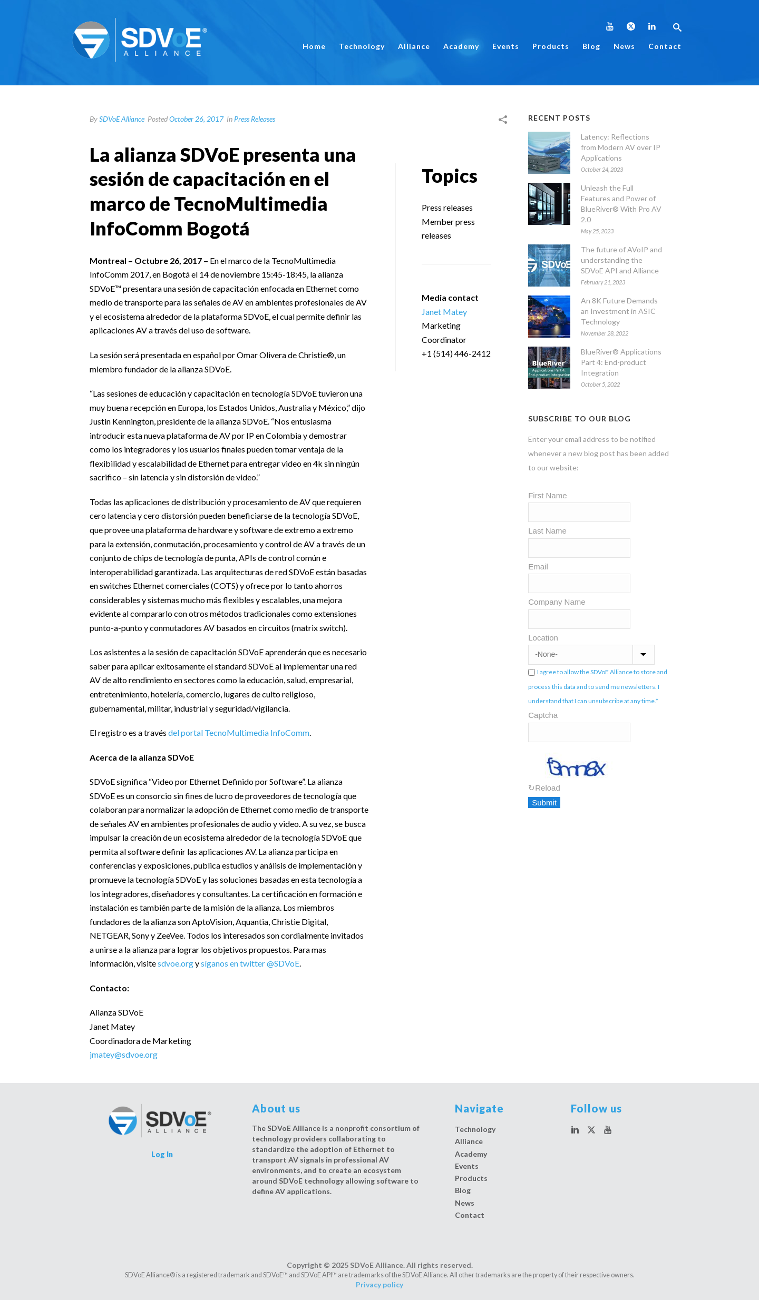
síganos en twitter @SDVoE (250, 963)
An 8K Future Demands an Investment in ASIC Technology (619, 311)
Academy (461, 46)
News (624, 46)
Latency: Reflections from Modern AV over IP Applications (620, 147)
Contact (665, 46)
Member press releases (448, 228)
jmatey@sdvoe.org (124, 1054)
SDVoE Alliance (121, 118)
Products (550, 46)
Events (505, 46)
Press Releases (254, 118)
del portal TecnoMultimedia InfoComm (238, 732)
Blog (591, 46)
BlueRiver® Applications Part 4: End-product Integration (621, 362)
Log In (162, 1154)
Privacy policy (379, 1284)
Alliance (414, 46)
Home (314, 46)
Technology (362, 46)
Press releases (447, 207)
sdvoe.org (175, 963)
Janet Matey (444, 312)
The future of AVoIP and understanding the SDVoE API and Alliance (621, 260)
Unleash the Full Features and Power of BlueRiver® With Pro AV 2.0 (621, 203)
